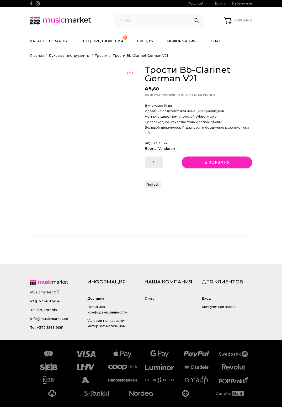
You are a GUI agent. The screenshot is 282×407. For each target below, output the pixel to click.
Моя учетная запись (220, 307)
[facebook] (31, 3)
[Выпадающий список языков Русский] (198, 3)
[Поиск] (159, 20)
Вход (206, 298)
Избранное (242, 3)
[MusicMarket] (67, 20)
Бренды (145, 41)
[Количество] (154, 162)
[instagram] (38, 3)
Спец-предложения (103, 39)
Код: (148, 143)
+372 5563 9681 (50, 327)
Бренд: (151, 148)
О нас (215, 41)
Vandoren (166, 148)
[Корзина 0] (238, 20)
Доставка (95, 298)
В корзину (216, 162)
